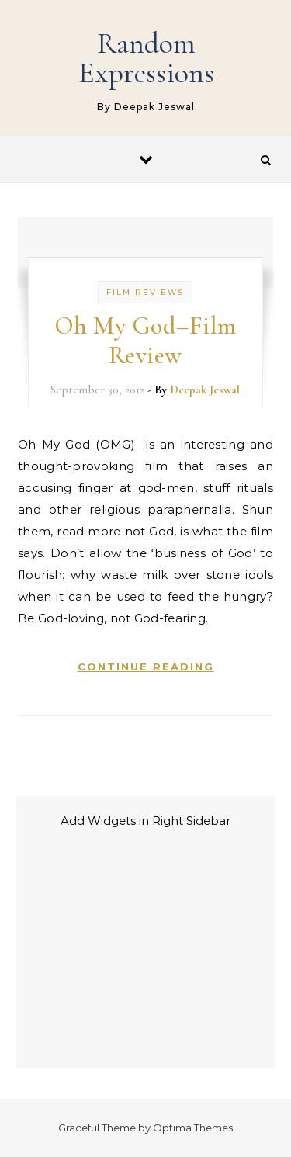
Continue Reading (146, 666)
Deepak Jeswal (205, 390)
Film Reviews (145, 292)
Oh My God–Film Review (145, 340)
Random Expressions (146, 58)
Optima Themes (193, 1127)
